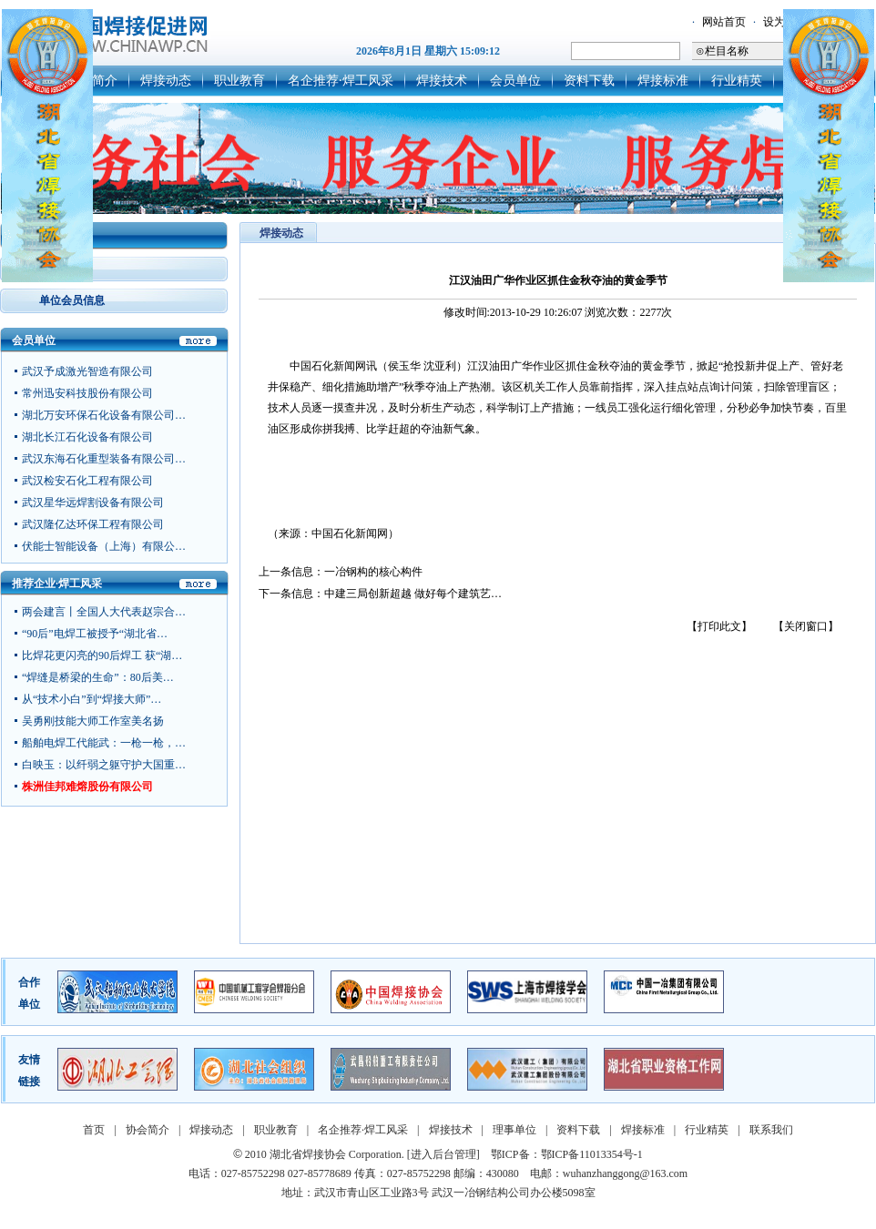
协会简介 (147, 1129)
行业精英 (736, 80)
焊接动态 (165, 80)
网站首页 (724, 21)
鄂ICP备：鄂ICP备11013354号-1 (567, 1154)
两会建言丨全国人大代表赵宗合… (104, 611)
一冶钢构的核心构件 (373, 571)
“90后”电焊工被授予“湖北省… (95, 633)
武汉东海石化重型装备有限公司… (104, 461)
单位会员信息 (72, 300)
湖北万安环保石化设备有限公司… (104, 417)
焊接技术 (441, 80)
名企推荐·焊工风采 (340, 80)
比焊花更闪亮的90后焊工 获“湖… (102, 655)
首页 (94, 1129)
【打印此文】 (719, 626)
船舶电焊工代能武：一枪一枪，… (104, 742)
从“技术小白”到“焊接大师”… (91, 699)
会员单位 (515, 80)
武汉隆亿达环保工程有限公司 (93, 527)
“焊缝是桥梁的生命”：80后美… (98, 677)
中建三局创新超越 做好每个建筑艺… (413, 593)
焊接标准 (662, 80)
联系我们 (771, 1129)
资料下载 (589, 80)
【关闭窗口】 (806, 626)
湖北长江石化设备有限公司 (87, 439)
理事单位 (514, 1129)
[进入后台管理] (443, 1154)
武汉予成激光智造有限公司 (87, 374)
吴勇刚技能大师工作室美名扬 (93, 721)
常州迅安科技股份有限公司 (87, 396)
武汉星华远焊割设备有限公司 (93, 505)
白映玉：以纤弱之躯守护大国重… (104, 764)
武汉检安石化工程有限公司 (87, 483)
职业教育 (239, 80)
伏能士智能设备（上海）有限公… (104, 549)
